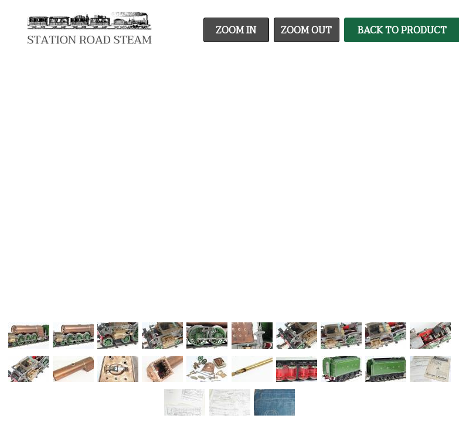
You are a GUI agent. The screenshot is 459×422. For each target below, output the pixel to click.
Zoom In (236, 30)
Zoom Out (306, 30)
